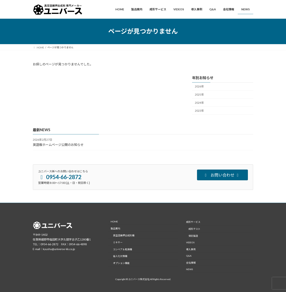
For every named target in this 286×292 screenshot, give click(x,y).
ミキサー (118, 242)
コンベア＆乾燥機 (122, 249)
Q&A (188, 255)
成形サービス (193, 221)
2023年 (199, 110)
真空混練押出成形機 (123, 235)
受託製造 (193, 235)
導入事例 (191, 249)
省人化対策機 (120, 256)
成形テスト (194, 228)
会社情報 (191, 262)
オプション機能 (121, 263)
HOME (114, 221)
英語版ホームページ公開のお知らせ (58, 144)
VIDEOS (190, 242)
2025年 (199, 94)
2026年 (199, 86)
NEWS (189, 269)
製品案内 (115, 228)
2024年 (199, 102)
